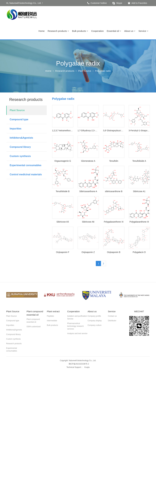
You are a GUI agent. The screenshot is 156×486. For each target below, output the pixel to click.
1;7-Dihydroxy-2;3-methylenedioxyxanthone (88, 131)
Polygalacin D (139, 252)
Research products (58, 31)
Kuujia (87, 367)
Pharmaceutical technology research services (75, 326)
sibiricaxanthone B (113, 192)
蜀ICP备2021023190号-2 (79, 364)
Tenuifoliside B (63, 192)
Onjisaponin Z (88, 252)
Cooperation (97, 31)
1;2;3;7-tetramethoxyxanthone (62, 131)
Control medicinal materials (26, 175)
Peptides (50, 316)
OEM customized (33, 327)
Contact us (112, 316)
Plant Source (84, 71)
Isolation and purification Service (77, 317)
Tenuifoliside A (139, 161)
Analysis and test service (77, 334)
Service (143, 31)
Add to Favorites (137, 3)
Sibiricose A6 (88, 222)
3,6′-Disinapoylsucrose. (113, 131)
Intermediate (52, 321)
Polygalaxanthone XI (113, 222)
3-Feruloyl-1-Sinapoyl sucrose (139, 131)
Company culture (94, 325)
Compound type (19, 120)
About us (129, 31)
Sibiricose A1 (139, 192)
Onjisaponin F (62, 252)
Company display (95, 321)
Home (42, 31)
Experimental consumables (25, 165)
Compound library (20, 147)
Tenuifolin (113, 161)
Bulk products (80, 31)
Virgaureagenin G (62, 161)
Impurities (15, 129)
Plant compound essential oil (33, 321)
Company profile (94, 316)
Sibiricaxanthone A (88, 192)
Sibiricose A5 (63, 222)
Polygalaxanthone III (139, 222)
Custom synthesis (20, 156)
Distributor (112, 321)
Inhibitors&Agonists (21, 138)
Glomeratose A (88, 161)
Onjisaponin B (113, 252)
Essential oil (114, 31)
